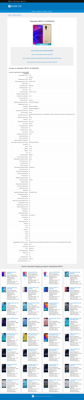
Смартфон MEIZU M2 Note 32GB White (76, 380)
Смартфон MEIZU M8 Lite (54, 272)
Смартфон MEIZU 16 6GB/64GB (11, 273)
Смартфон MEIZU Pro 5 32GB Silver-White (33, 350)
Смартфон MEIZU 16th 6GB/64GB (75, 273)
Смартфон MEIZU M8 (32, 272)
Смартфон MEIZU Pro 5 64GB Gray (12, 365)
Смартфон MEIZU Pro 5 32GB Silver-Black (54, 350)
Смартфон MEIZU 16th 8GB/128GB (12, 288)
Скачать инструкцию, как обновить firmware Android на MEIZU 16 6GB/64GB (42, 62)
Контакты (11, 1)
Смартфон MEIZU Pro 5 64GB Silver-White (33, 365)
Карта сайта (24, 1)
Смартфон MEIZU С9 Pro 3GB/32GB (33, 288)
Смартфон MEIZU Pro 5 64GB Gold (75, 350)
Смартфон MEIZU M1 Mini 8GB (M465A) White (75, 319)
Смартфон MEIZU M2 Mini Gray (12, 319)
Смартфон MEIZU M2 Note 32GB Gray (55, 380)
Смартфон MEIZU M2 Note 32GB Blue (34, 380)
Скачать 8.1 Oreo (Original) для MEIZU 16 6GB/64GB (42, 54)
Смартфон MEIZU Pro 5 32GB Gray (12, 350)
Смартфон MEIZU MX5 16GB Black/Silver (54, 303)
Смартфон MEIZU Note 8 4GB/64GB (75, 288)
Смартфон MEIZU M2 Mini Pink (54, 319)
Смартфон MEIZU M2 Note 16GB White (13, 380)
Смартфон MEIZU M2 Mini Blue (33, 319)
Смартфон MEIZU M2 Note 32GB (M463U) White (55, 334)
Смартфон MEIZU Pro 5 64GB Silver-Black (54, 365)
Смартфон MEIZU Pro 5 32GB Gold (75, 334)
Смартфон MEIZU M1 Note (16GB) (13, 303)
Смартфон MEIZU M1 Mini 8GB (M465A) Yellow (33, 334)
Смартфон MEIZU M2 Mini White (75, 303)
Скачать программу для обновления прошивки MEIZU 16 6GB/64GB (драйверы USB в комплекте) (42, 58)
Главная (33, 11)
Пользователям (17, 1)
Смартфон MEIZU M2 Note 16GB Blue (34, 303)
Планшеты (45, 11)
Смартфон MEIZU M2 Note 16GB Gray (76, 365)
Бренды (50, 11)
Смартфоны (38, 11)
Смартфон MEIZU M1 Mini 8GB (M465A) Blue (12, 334)
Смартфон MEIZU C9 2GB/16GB (53, 288)
